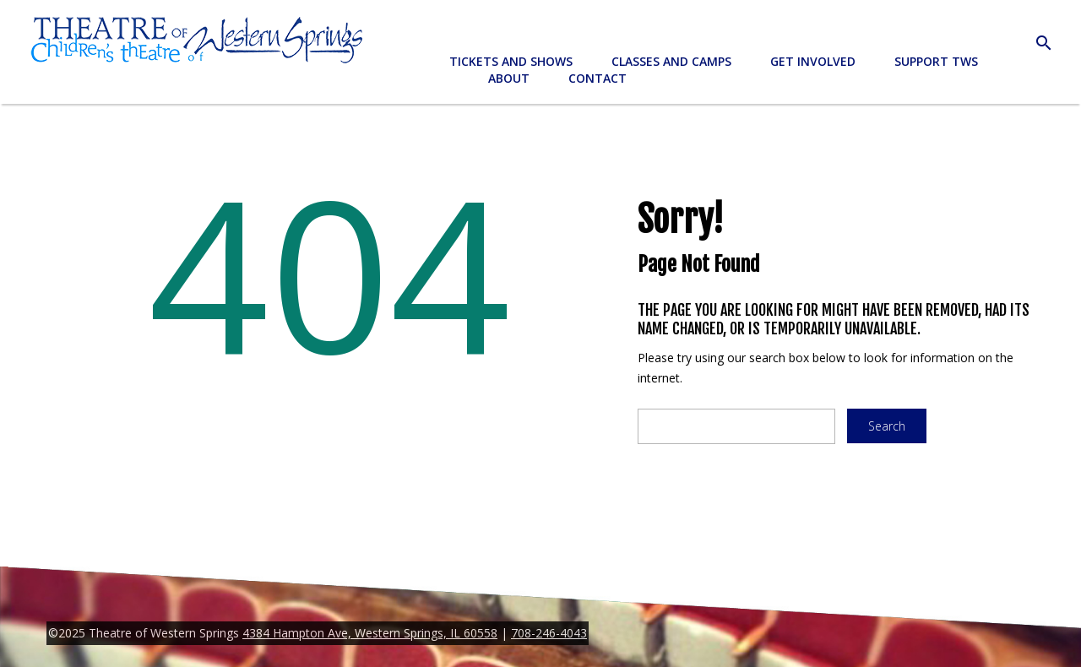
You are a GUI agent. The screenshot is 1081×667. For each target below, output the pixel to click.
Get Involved (813, 61)
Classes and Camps (671, 61)
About (509, 78)
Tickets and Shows (511, 61)
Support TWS (936, 61)
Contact (597, 78)
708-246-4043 (549, 633)
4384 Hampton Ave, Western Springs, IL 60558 (369, 633)
